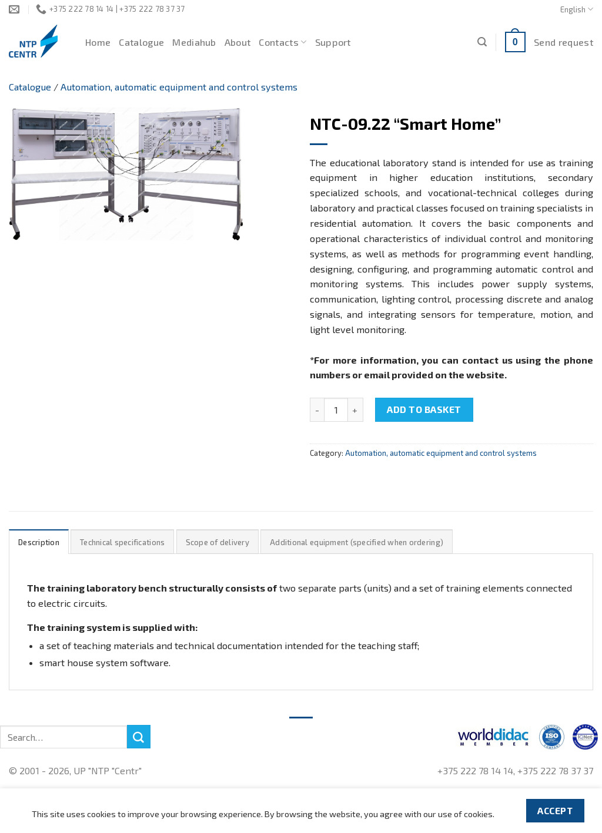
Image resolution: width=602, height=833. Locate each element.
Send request (563, 42)
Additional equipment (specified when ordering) (356, 542)
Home (98, 42)
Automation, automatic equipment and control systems (179, 86)
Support (333, 42)
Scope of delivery (217, 542)
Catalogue (141, 42)
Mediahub (194, 42)
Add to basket (424, 409)
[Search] (482, 42)
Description (38, 542)
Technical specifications (122, 542)
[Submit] (138, 736)
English (576, 9)
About (238, 42)
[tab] (39, 542)
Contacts (282, 42)
